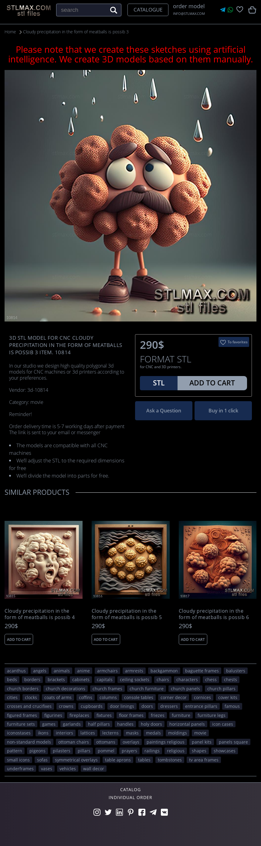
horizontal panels (187, 724)
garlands (72, 724)
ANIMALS (62, 670)
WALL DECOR (93, 768)
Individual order (130, 797)
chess (211, 679)
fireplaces (79, 715)
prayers (129, 751)
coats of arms (58, 697)
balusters (235, 670)
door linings (122, 706)
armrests (134, 670)
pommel (106, 751)
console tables (138, 697)
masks (132, 733)
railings (152, 751)
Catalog (130, 789)
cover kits (227, 697)
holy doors (151, 724)
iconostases (19, 733)
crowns (66, 706)
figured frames (22, 715)
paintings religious (166, 741)
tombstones (170, 759)
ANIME (83, 670)
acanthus (16, 670)
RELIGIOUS (176, 751)
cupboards (92, 706)
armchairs (107, 670)
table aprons (118, 759)
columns (108, 697)
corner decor (174, 697)
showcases (225, 751)
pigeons (37, 751)
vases (46, 768)
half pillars (99, 724)
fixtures (104, 715)
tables (144, 759)
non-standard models (29, 741)
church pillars (221, 688)
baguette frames (202, 670)
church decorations (65, 688)
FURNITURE (181, 715)
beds (12, 679)
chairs (163, 679)
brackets (56, 679)
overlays (131, 741)
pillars (84, 751)
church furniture (147, 688)
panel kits (202, 741)
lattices (87, 733)
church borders (23, 688)
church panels (185, 688)
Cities (12, 697)
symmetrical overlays (76, 759)
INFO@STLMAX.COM (189, 13)
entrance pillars (201, 706)
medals (153, 733)
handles (125, 724)
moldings (177, 733)
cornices (202, 697)
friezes (157, 715)
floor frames (131, 715)
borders (32, 679)
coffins (85, 697)
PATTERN (14, 751)
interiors (64, 733)
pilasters (61, 751)
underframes (20, 768)
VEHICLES (67, 768)
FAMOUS (232, 706)
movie (200, 733)
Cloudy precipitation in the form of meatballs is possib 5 (127, 614)
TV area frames (204, 759)
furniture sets (21, 724)
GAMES (49, 724)
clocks (31, 697)
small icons (18, 759)
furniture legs (211, 715)
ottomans (105, 741)
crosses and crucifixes (29, 706)
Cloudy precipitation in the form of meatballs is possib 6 (214, 614)
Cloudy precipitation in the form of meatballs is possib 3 (78, 31)
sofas (42, 759)
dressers (169, 706)
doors (147, 706)
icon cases (222, 724)
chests (230, 679)
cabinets (81, 679)
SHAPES (199, 751)
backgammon (164, 670)
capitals (105, 679)
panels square (233, 741)
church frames (107, 688)
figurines (53, 715)
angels (39, 670)
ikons (43, 733)
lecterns (110, 733)
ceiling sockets (134, 679)
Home (10, 31)
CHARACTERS (187, 679)
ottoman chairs (73, 741)
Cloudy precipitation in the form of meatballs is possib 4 (40, 614)
